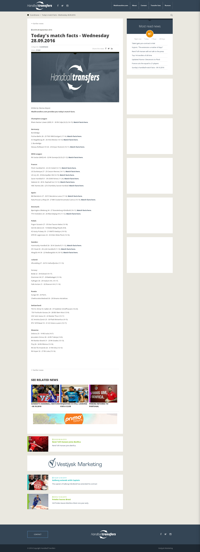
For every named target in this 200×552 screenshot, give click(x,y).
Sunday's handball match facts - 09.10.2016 (148, 67)
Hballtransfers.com (121, 5)
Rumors (168, 5)
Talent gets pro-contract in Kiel (143, 43)
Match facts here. (81, 122)
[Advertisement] (150, 96)
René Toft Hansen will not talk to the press (148, 51)
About (134, 5)
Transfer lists (156, 5)
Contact (144, 5)
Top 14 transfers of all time (142, 55)
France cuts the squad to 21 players (145, 63)
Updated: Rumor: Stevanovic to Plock (146, 59)
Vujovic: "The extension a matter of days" (147, 47)
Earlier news (37, 23)
